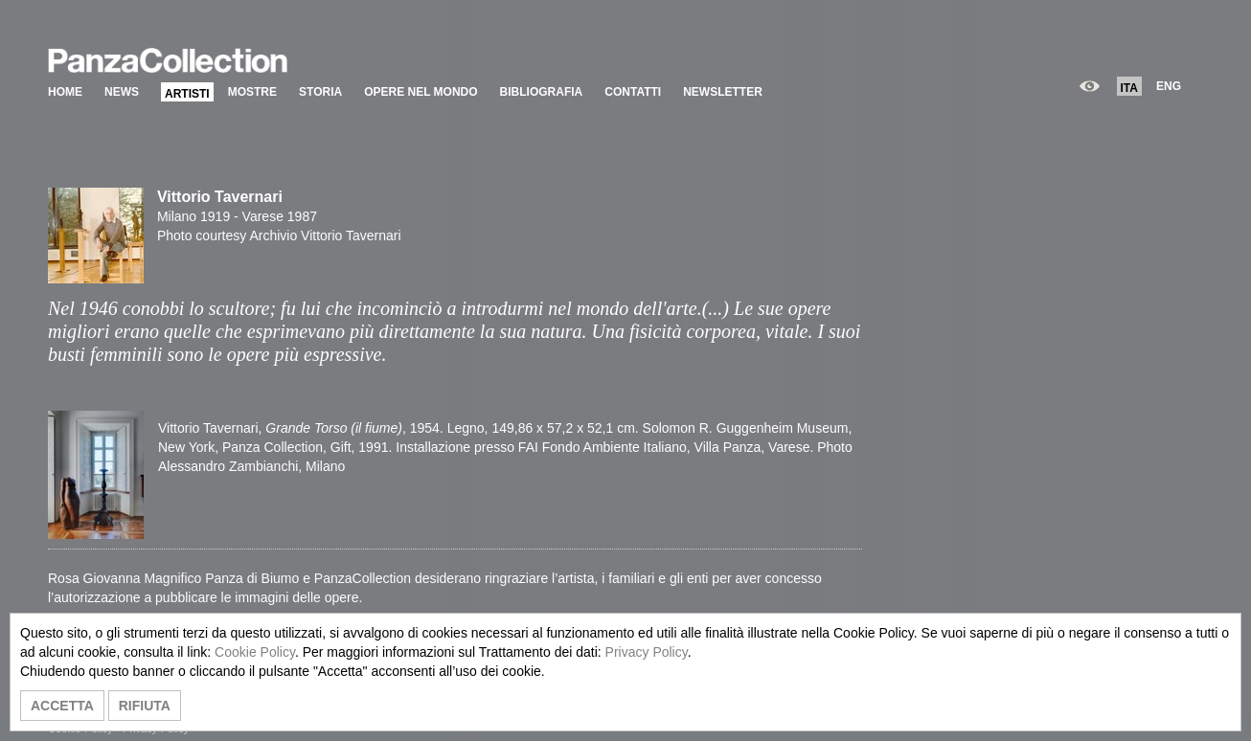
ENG (1168, 86)
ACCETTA (62, 705)
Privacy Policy (646, 652)
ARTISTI (187, 94)
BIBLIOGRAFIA (541, 92)
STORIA (320, 92)
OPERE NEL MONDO (420, 92)
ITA (1129, 88)
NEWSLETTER (722, 92)
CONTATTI (632, 92)
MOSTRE (252, 92)
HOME (65, 92)
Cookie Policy (255, 652)
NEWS (121, 92)
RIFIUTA (145, 705)
